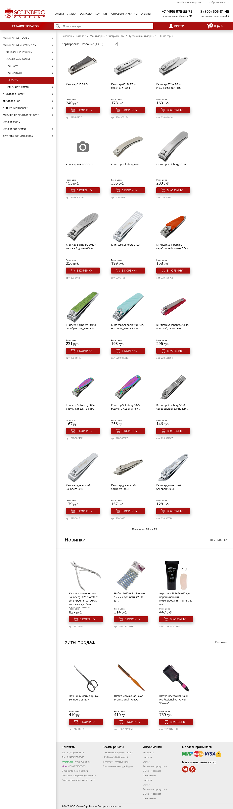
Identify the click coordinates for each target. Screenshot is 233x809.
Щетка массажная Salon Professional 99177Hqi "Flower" (174, 699)
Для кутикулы (15, 73)
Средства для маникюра (18, 135)
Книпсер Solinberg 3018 (125, 164)
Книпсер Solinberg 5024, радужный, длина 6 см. (80, 406)
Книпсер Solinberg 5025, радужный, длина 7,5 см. (126, 406)
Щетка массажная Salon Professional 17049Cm (128, 697)
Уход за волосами (14, 128)
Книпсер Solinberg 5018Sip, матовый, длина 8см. (172, 326)
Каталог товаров (25, 26)
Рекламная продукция (155, 766)
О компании (149, 775)
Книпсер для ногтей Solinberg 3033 (123, 487)
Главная (67, 36)
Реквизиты (148, 752)
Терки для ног (11, 101)
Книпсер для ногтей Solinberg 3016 (78, 487)
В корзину (84, 110)
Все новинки (218, 539)
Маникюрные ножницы (19, 52)
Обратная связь (219, 2)
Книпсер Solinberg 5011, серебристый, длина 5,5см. (172, 246)
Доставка (86, 13)
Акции (59, 13)
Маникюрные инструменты (19, 45)
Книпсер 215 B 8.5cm (78, 84)
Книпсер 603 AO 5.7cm (79, 164)
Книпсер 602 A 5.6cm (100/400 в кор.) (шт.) (168, 86)
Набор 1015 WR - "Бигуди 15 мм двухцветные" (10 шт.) (129, 597)
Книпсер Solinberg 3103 (125, 244)
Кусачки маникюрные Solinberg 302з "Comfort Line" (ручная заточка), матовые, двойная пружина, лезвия (83, 600)
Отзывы (146, 13)
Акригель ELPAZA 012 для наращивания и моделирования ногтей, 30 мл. (175, 599)
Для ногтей (13, 66)
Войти (179, 26)
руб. (215, 26)
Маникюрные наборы (16, 38)
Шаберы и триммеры (17, 87)
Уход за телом (12, 122)
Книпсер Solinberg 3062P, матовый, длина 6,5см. (81, 246)
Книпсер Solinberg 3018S (171, 164)
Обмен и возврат (152, 770)
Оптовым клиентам (124, 13)
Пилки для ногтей (14, 94)
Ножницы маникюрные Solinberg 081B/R (84, 697)
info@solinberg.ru (78, 770)
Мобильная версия (189, 2)
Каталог (81, 36)
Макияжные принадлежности (21, 115)
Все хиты (221, 642)
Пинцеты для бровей (15, 108)
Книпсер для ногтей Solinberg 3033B (168, 487)
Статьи (146, 761)
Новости (147, 757)
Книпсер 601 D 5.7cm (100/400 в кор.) (123, 86)
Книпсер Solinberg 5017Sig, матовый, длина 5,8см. (127, 326)
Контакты (101, 13)
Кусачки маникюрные (18, 59)
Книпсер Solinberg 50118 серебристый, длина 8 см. (81, 326)
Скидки (71, 13)
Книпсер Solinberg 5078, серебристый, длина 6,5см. (172, 406)
